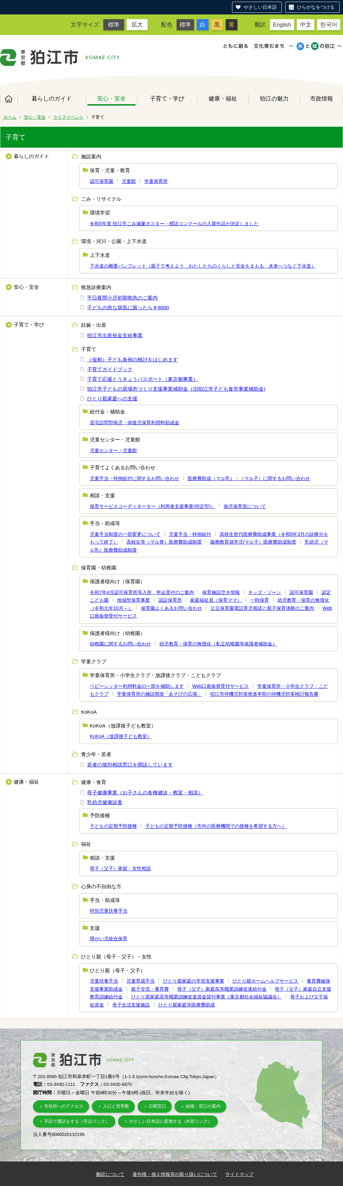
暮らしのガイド (52, 98)
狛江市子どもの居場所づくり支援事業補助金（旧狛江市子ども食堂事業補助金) (176, 389)
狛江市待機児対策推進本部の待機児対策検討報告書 (264, 694)
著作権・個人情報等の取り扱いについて (174, 1174)
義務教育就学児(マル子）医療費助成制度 (253, 542)
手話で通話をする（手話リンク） (77, 1121)
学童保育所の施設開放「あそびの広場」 (159, 694)
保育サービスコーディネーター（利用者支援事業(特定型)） (152, 506)
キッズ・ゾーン (264, 592)
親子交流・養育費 (150, 989)
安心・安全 (111, 98)
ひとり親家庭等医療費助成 (186, 1004)
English (282, 25)
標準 (113, 25)
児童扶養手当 (104, 981)
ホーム (9, 99)
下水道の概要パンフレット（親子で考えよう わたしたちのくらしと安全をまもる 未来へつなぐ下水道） (203, 266)
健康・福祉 (222, 98)
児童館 (129, 181)
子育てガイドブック (109, 369)
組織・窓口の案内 (203, 1106)
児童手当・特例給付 (190, 534)
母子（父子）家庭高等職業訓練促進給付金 (222, 989)
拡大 (137, 25)
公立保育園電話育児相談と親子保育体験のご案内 (262, 608)
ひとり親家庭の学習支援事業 (193, 981)
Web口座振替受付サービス (220, 686)
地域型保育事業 (133, 600)
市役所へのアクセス (63, 1106)
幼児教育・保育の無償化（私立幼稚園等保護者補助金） (218, 643)
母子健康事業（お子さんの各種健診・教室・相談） (145, 792)
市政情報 (321, 98)
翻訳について (110, 1174)
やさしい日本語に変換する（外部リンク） (170, 1121)
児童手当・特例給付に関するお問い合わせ (134, 478)
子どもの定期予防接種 (113, 826)
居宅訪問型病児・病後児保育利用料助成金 (134, 422)
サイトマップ (239, 1174)
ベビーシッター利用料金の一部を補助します (137, 686)
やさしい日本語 (260, 7)
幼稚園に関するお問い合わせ (120, 643)
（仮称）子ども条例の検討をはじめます (132, 359)
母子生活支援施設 (131, 1004)
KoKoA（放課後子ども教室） (121, 736)
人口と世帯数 (116, 1106)
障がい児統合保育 (108, 938)
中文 (305, 25)
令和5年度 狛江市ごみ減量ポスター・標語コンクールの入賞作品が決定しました (174, 223)
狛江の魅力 (274, 98)
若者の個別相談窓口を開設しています (130, 764)
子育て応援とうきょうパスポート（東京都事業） (142, 379)
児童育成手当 (140, 981)
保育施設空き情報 (221, 592)
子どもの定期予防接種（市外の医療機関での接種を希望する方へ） (216, 826)
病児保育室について (245, 506)
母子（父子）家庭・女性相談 (120, 868)
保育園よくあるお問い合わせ (171, 608)
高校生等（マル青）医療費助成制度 (164, 542)
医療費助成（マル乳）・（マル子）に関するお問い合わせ (249, 478)
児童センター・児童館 (113, 450)
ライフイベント (68, 117)
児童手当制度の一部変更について (125, 534)
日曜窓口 (157, 1106)
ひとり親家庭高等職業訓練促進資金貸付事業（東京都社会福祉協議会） (206, 996)
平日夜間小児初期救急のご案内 (122, 298)
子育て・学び (167, 98)
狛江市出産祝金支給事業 (115, 335)
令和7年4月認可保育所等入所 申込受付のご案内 (142, 592)
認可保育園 (101, 181)
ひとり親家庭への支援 (112, 398)
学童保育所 (156, 181)
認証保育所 (170, 600)
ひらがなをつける (316, 7)
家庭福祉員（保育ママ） (216, 600)
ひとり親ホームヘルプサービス (265, 981)
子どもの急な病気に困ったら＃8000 (128, 307)
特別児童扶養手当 (108, 911)
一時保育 (259, 600)
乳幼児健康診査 (104, 802)
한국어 (328, 25)
